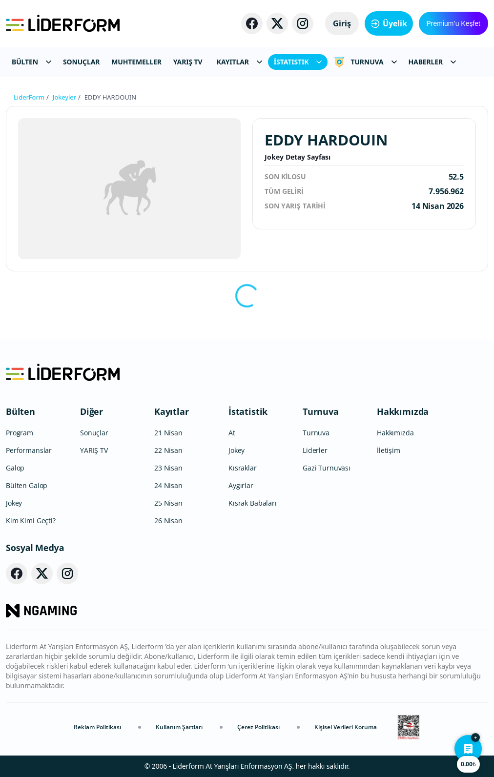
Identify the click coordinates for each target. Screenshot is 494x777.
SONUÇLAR (81, 61)
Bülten (20, 411)
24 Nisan (168, 485)
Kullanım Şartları (179, 727)
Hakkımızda (403, 411)
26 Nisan (168, 520)
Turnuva (321, 411)
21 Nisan (168, 432)
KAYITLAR (239, 61)
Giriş (342, 23)
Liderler (315, 450)
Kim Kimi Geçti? (31, 520)
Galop (15, 467)
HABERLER (432, 61)
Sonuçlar (94, 432)
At (231, 432)
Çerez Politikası (258, 727)
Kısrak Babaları (252, 503)
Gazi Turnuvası (326, 467)
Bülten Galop (26, 485)
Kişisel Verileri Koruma (345, 727)
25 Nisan (168, 503)
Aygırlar (240, 485)
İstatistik (248, 411)
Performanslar (29, 450)
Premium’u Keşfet (453, 23)
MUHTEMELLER (136, 61)
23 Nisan (168, 467)
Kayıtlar (171, 411)
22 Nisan (168, 450)
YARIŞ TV (188, 61)
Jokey (14, 503)
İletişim (388, 450)
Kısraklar (242, 467)
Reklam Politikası (97, 727)
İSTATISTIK (298, 61)
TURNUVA (364, 62)
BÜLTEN (31, 61)
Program (19, 432)
